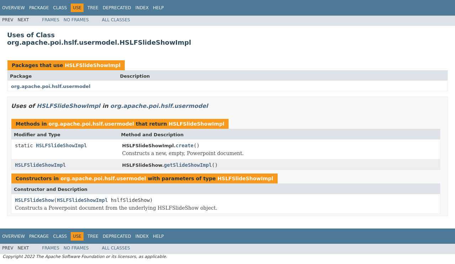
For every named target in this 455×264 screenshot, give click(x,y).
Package (39, 7)
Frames (50, 19)
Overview (13, 7)
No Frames (76, 19)
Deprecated (117, 7)
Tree (92, 7)
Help (158, 7)
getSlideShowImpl (188, 165)
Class (60, 7)
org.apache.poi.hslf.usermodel (50, 86)
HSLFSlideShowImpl (93, 65)
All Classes (116, 19)
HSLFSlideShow (34, 200)
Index (142, 7)
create (185, 145)
